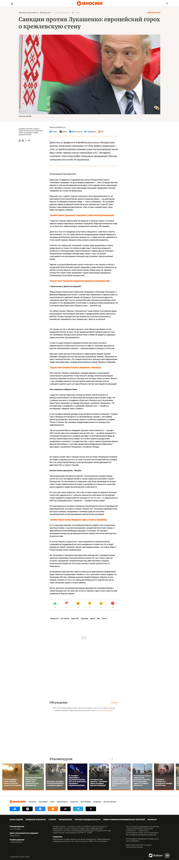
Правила (114, 702)
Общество (74, 802)
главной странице (106, 710)
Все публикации (109, 802)
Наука (52, 802)
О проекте (52, 819)
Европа (92, 618)
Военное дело (62, 802)
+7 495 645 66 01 (16, 842)
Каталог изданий (16, 819)
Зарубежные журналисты (36, 819)
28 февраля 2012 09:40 (61, 12)
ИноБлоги (97, 802)
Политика (32, 802)
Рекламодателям (65, 819)
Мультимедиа (85, 802)
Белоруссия (45, 13)
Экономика (84, 618)
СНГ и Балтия (64, 618)
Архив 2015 (75, 618)
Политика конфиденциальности (87, 819)
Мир (98, 618)
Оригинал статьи (153, 12)
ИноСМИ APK (152, 819)
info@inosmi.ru (15, 836)
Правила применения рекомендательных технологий (124, 819)
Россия (104, 618)
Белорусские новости (28, 13)
